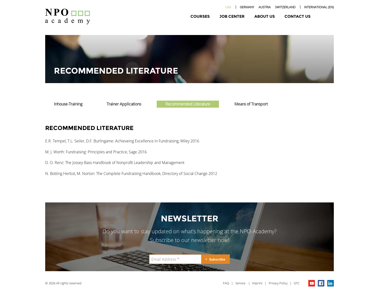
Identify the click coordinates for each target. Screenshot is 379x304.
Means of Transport (251, 104)
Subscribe (217, 259)
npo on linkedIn (330, 283)
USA (228, 7)
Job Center (232, 16)
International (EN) (319, 7)
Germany (247, 7)
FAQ (226, 283)
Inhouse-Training (68, 104)
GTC (297, 283)
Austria (264, 7)
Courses (200, 16)
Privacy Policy (278, 283)
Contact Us (297, 16)
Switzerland (285, 7)
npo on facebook (321, 283)
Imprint (257, 283)
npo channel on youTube (311, 283)
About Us (264, 16)
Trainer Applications (124, 104)
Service (240, 283)
